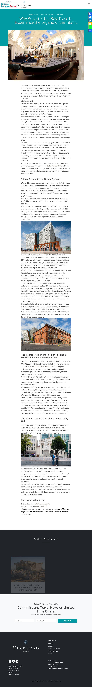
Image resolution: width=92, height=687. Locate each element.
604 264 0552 (54, 665)
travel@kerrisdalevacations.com (59, 669)
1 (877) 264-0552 (54, 667)
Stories (50, 643)
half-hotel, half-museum (42, 366)
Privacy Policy (57, 614)
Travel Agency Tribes (56, 681)
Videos (50, 654)
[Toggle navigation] (89, 4)
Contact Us (52, 641)
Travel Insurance (54, 649)
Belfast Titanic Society (55, 166)
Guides (50, 646)
